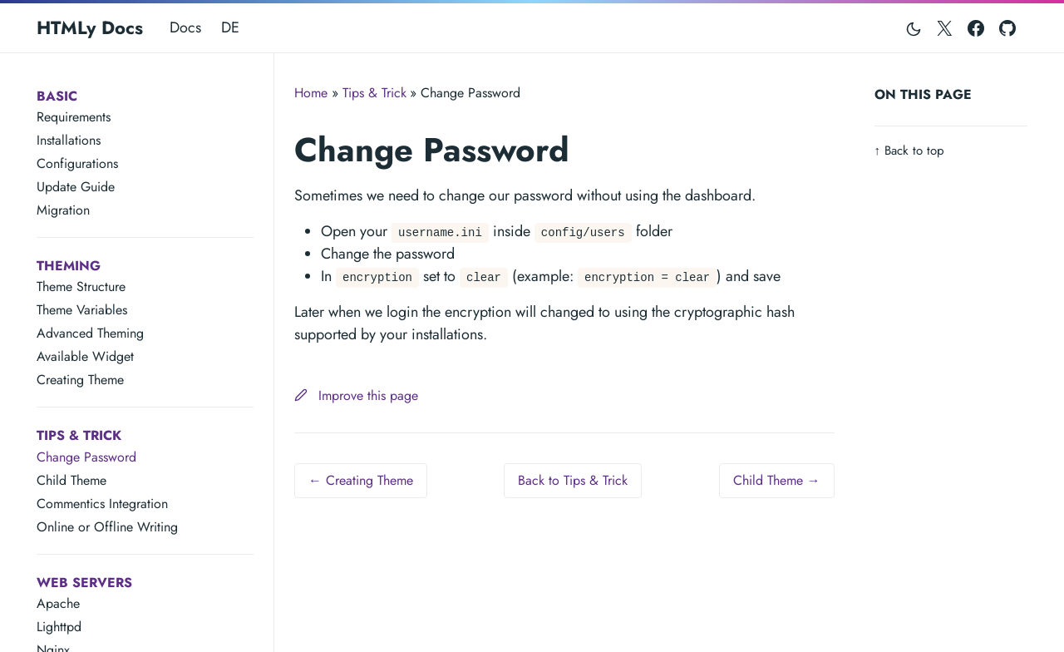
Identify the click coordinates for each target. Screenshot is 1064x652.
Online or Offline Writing (107, 526)
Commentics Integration (102, 503)
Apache (58, 603)
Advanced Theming (90, 333)
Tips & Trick (79, 435)
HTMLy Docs (90, 27)
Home (311, 92)
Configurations (77, 163)
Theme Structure (81, 286)
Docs (185, 27)
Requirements (74, 116)
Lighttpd (59, 626)
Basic (57, 96)
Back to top (909, 150)
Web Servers (84, 582)
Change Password (86, 457)
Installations (69, 140)
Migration (63, 210)
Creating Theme (80, 379)
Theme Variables (82, 309)
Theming (69, 265)
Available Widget (85, 356)
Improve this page (356, 395)
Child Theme (71, 480)
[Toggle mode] (914, 28)
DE (230, 27)
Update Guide (76, 186)
